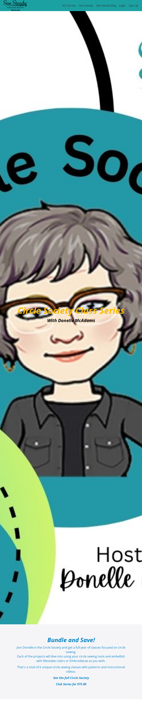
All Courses (69, 5)
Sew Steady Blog (106, 5)
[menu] (98, 5)
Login (122, 5)
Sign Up (133, 5)
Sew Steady (86, 5)
